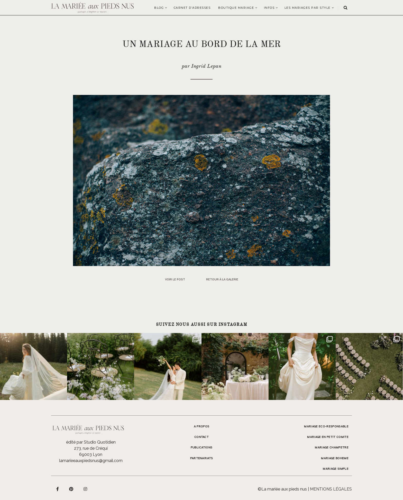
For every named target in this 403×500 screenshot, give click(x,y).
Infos (269, 7)
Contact (201, 437)
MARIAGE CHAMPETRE (332, 447)
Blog (159, 7)
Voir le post (175, 279)
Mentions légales (331, 489)
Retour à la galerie (222, 279)
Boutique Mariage (236, 7)
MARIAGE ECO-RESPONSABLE (326, 426)
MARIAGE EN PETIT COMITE (328, 437)
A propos (201, 426)
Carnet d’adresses (192, 7)
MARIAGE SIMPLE (336, 469)
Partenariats (201, 458)
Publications (202, 447)
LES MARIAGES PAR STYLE (308, 7)
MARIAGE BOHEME (335, 458)
